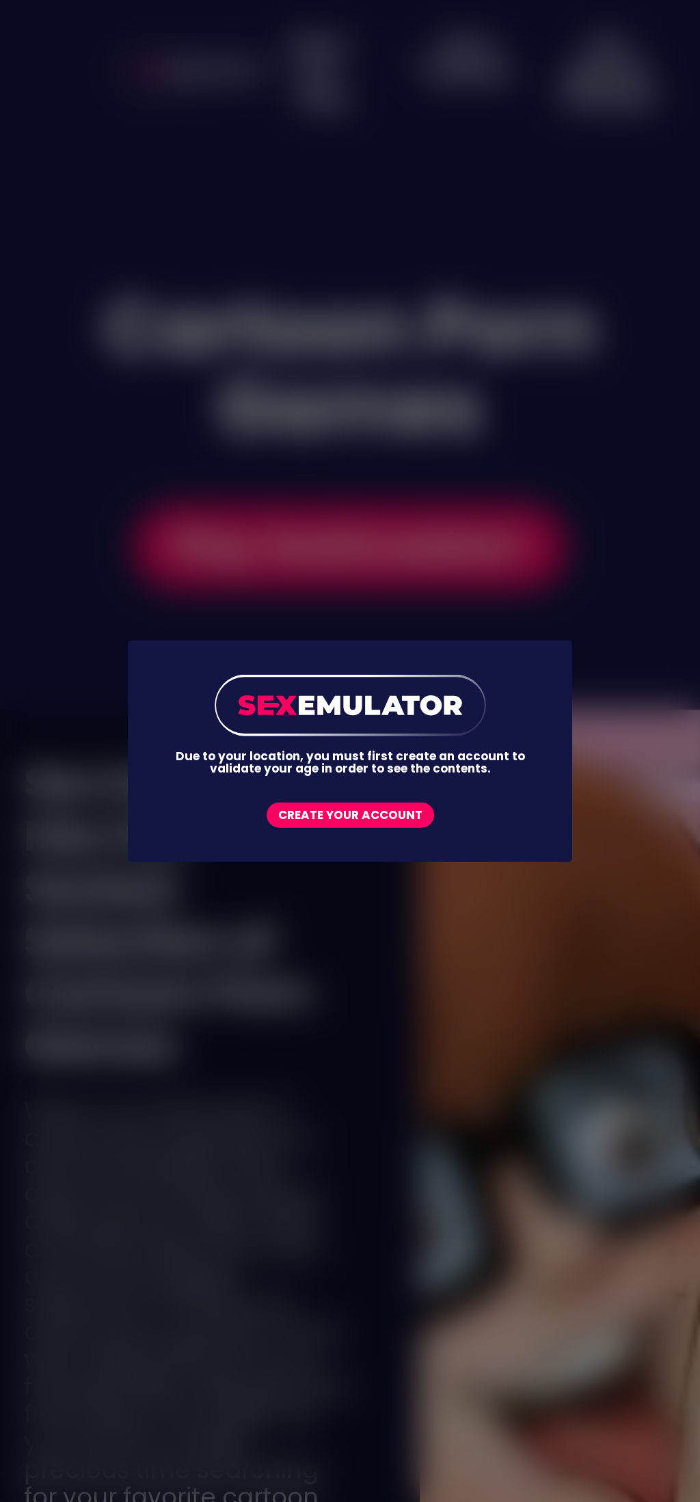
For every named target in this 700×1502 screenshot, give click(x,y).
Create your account (350, 815)
